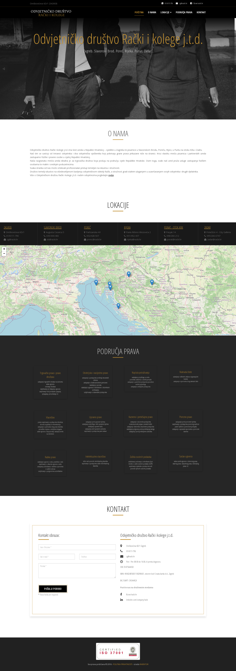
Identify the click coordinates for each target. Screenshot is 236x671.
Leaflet (216, 334)
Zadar (207, 227)
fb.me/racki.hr (198, 3)
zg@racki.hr (183, 3)
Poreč (87, 227)
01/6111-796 (169, 3)
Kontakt (201, 12)
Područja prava (184, 12)
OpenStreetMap (225, 334)
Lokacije (166, 12)
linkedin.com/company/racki (137, 599)
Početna (139, 12)
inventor (144, 664)
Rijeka (127, 227)
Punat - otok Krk (173, 227)
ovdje (111, 175)
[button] (129, 274)
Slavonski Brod (53, 227)
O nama (152, 12)
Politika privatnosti (122, 664)
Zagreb (8, 227)
